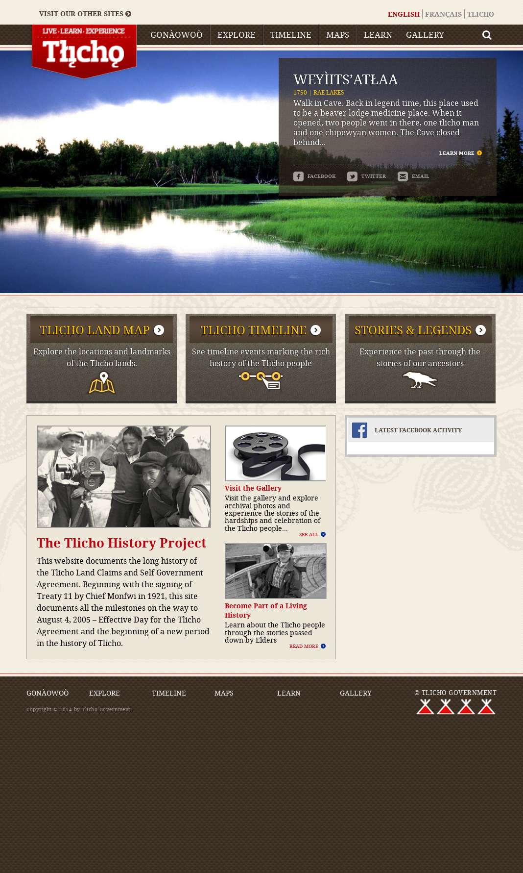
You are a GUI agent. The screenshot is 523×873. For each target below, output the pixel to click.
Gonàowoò (176, 34)
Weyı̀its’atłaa (345, 79)
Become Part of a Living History (266, 610)
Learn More (457, 153)
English (404, 14)
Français (443, 14)
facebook (314, 176)
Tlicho (480, 14)
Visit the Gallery (253, 488)
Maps (337, 34)
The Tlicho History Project (122, 542)
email (413, 176)
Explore (236, 34)
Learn (378, 34)
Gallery (425, 34)
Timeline (290, 34)
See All (308, 534)
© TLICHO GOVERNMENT (455, 692)
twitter (366, 176)
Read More (303, 646)
